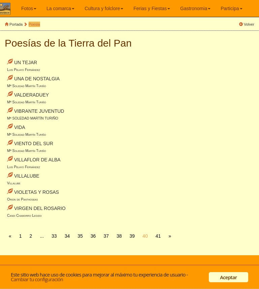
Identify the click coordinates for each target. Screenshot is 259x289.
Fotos (28, 8)
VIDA (19, 127)
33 (54, 236)
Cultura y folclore (104, 8)
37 (106, 236)
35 (80, 236)
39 (132, 236)
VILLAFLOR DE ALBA (37, 159)
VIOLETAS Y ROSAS (36, 192)
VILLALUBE (26, 176)
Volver (249, 24)
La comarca (60, 8)
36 (93, 236)
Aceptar (228, 277)
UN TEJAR (25, 62)
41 (158, 236)
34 (67, 236)
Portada (16, 24)
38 (119, 236)
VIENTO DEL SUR (33, 143)
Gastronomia (195, 8)
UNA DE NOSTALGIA (37, 78)
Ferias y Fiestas (151, 8)
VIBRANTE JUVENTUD (39, 111)
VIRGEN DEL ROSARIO (40, 208)
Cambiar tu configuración (37, 279)
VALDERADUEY (31, 95)
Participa (231, 8)
